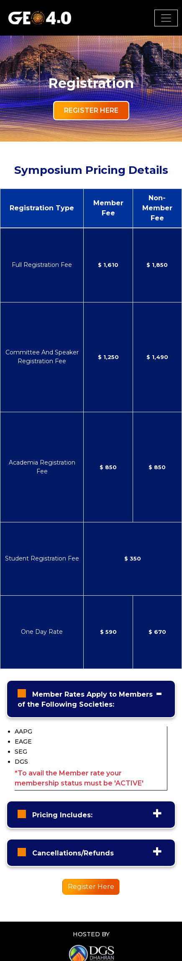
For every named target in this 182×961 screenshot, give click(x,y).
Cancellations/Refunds (72, 853)
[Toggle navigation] (166, 18)
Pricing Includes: (61, 815)
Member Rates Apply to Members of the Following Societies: (85, 699)
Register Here (91, 110)
